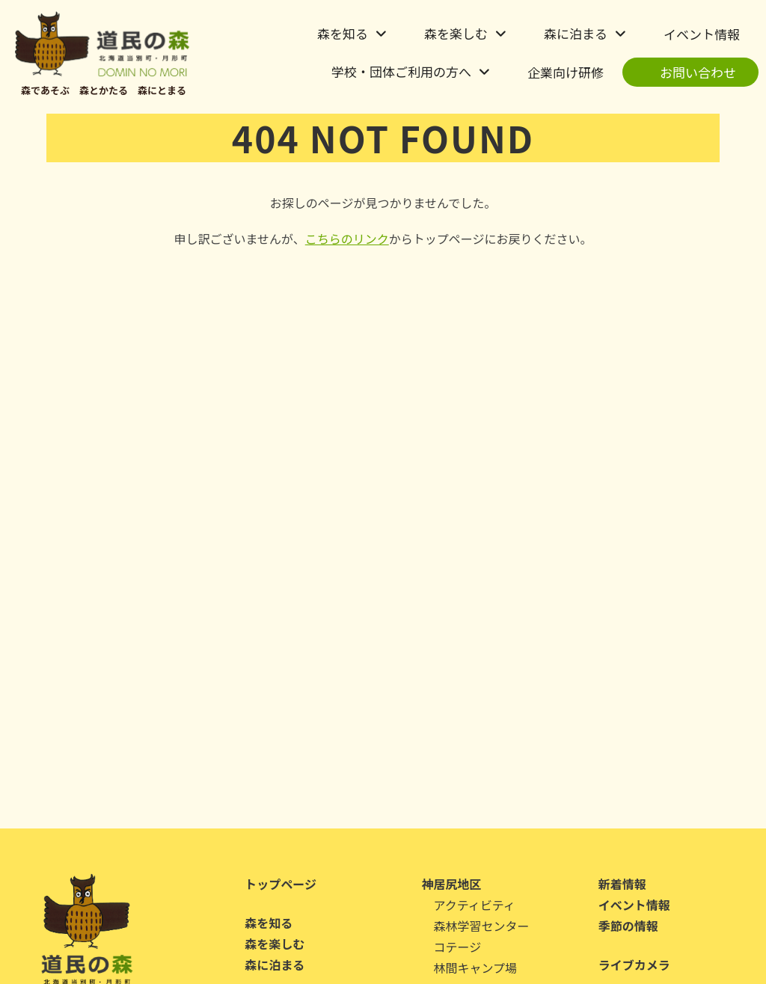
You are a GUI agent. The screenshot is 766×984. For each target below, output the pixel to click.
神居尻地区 (452, 884)
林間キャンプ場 (476, 968)
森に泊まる (575, 33)
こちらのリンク (347, 238)
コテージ (458, 947)
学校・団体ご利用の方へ (401, 71)
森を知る (342, 33)
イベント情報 (702, 34)
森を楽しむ (456, 33)
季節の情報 (628, 926)
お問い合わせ (698, 72)
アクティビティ (474, 905)
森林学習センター (482, 926)
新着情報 (622, 884)
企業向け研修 (565, 72)
